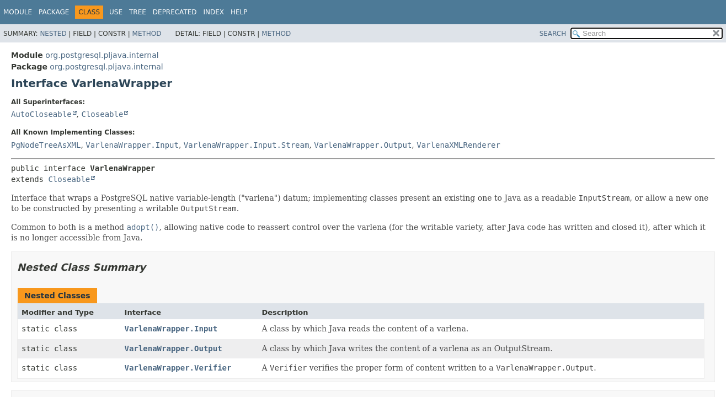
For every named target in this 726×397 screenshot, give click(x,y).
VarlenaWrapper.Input (132, 145)
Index (214, 12)
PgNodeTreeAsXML (46, 145)
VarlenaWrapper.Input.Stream (246, 145)
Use (115, 12)
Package (54, 12)
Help (239, 12)
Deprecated (175, 12)
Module (17, 12)
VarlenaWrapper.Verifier (178, 367)
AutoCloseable (41, 114)
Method (147, 33)
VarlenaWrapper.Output (363, 145)
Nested (53, 33)
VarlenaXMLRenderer (458, 145)
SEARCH (553, 33)
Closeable (102, 114)
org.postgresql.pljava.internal (101, 55)
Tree (137, 12)
